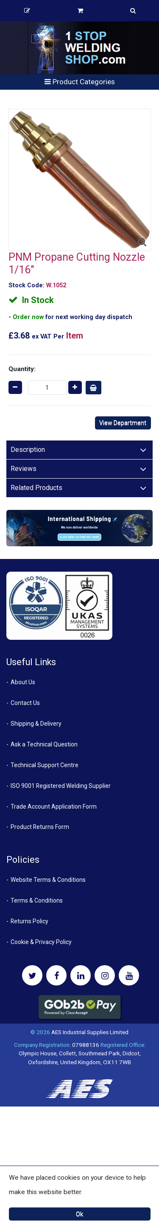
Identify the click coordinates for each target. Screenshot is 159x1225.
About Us (23, 682)
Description (28, 450)
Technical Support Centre (44, 765)
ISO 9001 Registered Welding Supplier (61, 785)
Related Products (36, 488)
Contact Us (25, 702)
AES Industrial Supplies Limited (89, 1032)
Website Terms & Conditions (48, 879)
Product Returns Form (40, 826)
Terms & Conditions (37, 900)
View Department (122, 422)
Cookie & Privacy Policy (41, 942)
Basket (80, 10)
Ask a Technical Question (44, 744)
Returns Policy (29, 921)
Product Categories (80, 81)
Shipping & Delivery (36, 723)
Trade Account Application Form (54, 806)
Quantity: (22, 369)
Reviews (23, 469)
